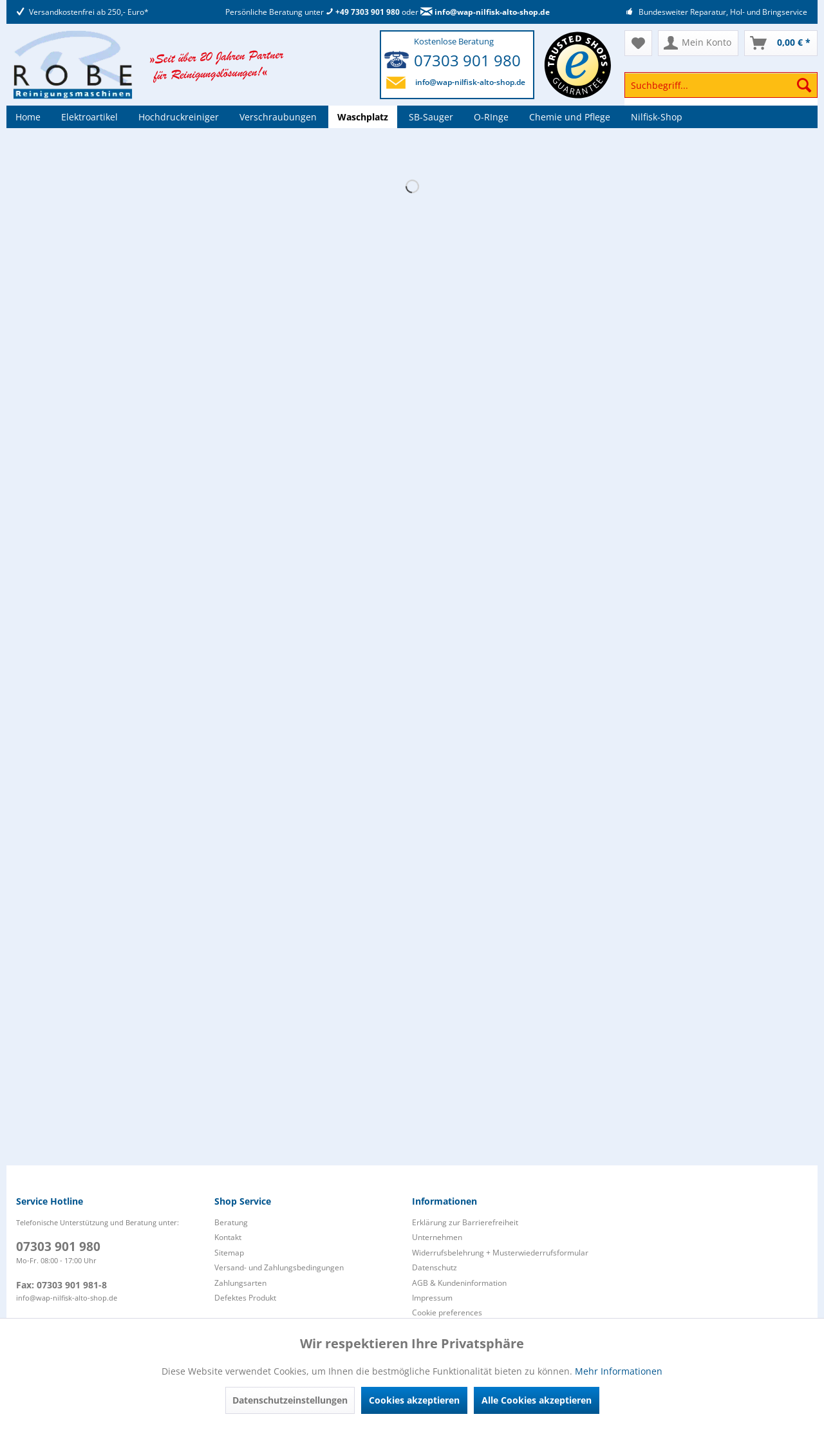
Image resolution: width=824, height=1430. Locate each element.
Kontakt (227, 1237)
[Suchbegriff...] (721, 85)
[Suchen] (804, 85)
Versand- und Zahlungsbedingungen (279, 1267)
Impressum (432, 1297)
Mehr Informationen (618, 1371)
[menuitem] (721, 91)
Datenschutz (434, 1267)
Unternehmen (437, 1237)
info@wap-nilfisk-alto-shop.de (485, 11)
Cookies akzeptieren (414, 1400)
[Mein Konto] (698, 43)
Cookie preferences (447, 1312)
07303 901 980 (467, 60)
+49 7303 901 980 (363, 11)
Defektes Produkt (245, 1297)
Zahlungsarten (240, 1282)
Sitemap (229, 1252)
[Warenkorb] (781, 43)
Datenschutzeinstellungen (290, 1400)
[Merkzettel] (638, 43)
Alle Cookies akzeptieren (537, 1400)
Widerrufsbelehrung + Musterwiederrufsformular (500, 1252)
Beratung (231, 1222)
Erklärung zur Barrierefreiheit (465, 1222)
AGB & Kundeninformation (459, 1282)
